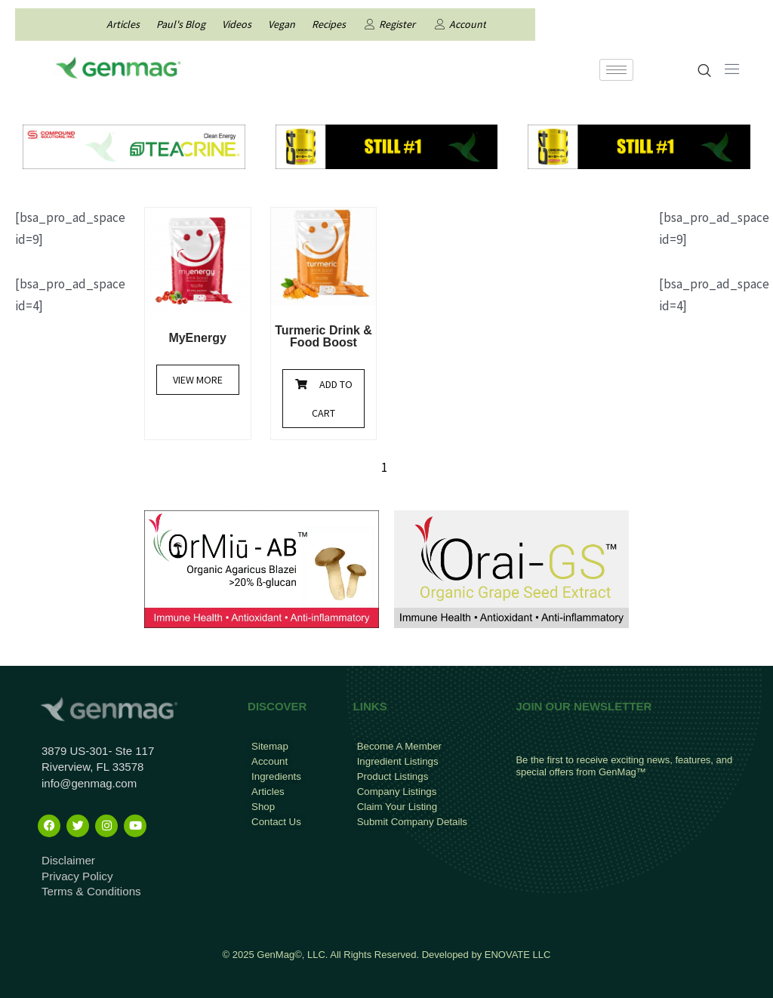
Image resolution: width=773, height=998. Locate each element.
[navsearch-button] (705, 71)
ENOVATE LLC (518, 953)
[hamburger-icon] (616, 70)
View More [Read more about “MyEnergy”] (198, 380)
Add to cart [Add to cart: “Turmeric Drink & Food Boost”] (332, 398)
